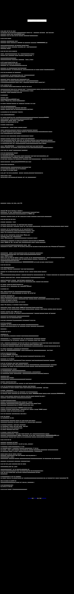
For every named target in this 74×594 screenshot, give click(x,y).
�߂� (35, 498)
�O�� (30, 498)
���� (44, 498)
